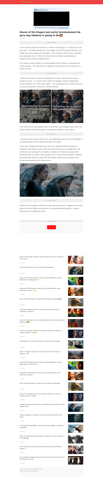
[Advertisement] (51, 234)
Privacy (32, 491)
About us (22, 491)
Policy (25, 491)
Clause (28, 491)
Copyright (36, 491)
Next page (51, 247)
